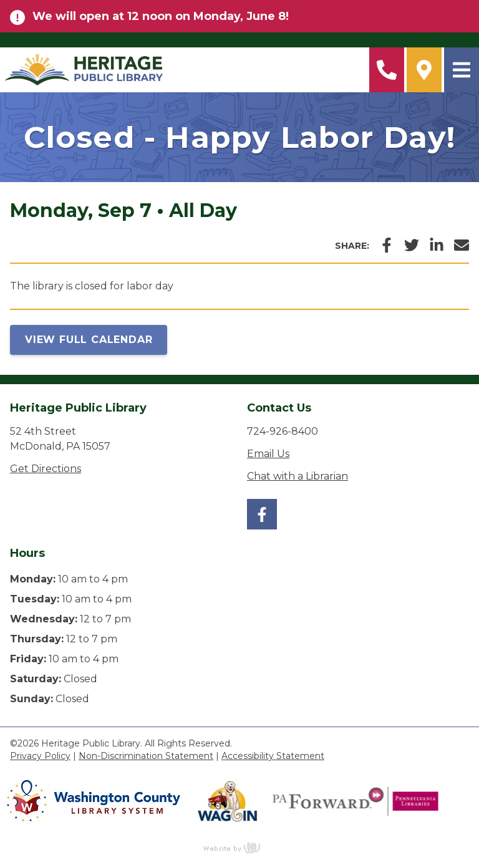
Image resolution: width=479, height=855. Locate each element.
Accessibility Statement (272, 755)
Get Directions (45, 469)
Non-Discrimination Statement (146, 755)
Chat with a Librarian (297, 476)
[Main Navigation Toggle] (461, 69)
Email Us (268, 454)
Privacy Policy (40, 755)
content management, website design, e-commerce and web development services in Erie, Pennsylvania (239, 847)
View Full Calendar (88, 339)
